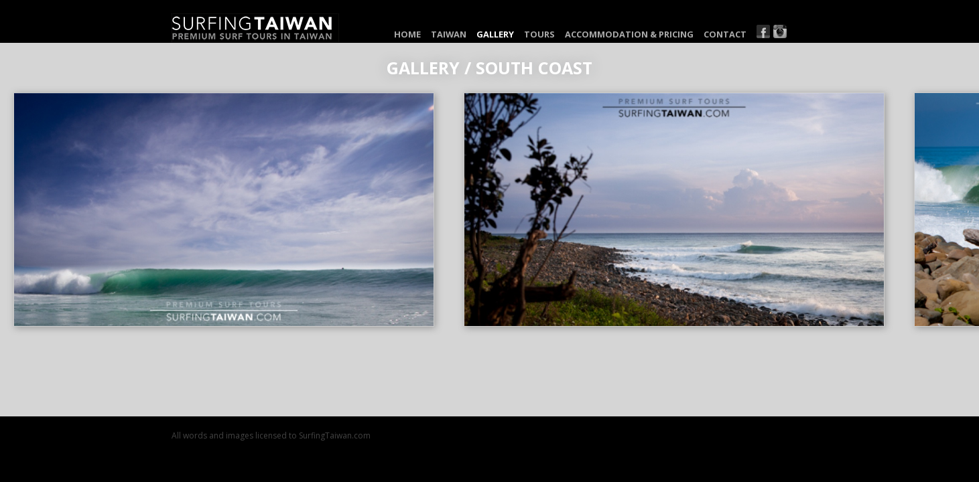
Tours (539, 34)
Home (407, 34)
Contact (725, 34)
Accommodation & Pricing (629, 34)
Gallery (495, 34)
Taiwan (448, 34)
